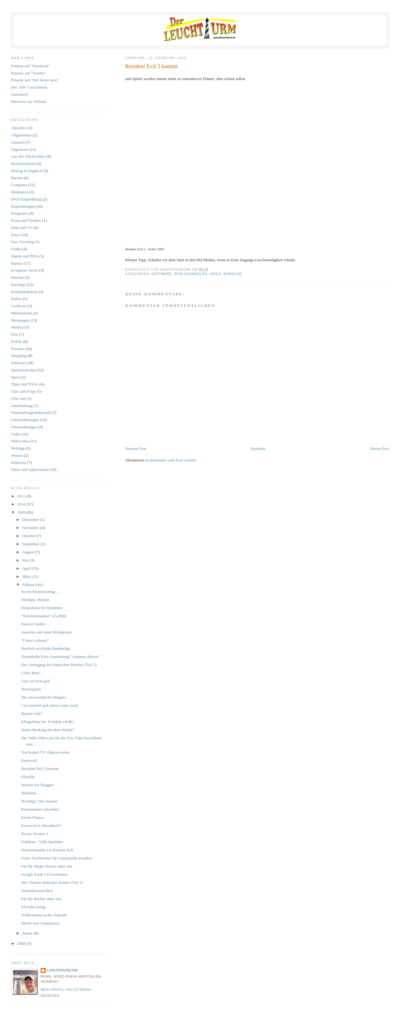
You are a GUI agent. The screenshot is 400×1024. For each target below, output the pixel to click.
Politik (16, 341)
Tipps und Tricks (24, 384)
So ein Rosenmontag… (40, 591)
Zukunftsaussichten (37, 890)
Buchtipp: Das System (39, 801)
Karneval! (29, 760)
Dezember (31, 519)
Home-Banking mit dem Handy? (47, 729)
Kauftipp (18, 284)
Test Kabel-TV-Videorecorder (45, 752)
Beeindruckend (23, 163)
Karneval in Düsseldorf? (41, 825)
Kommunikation (24, 291)
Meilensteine (21, 313)
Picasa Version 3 (34, 833)
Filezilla (28, 776)
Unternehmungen (25, 419)
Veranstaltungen (24, 427)
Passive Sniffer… (35, 624)
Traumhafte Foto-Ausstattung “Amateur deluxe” (60, 656)
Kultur (16, 298)
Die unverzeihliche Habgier (43, 697)
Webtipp (18, 448)
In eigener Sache (24, 270)
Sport (15, 377)
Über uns (18, 398)
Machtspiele (31, 689)
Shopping (19, 355)
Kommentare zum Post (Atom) (170, 460)
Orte (14, 334)
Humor (16, 263)
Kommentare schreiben (40, 809)
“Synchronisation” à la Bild (43, 616)
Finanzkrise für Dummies (42, 607)
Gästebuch (19, 94)
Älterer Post (379, 448)
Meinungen (20, 320)
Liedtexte (18, 305)
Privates (17, 348)
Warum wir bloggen (37, 784)
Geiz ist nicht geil (35, 681)
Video (215, 274)
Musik (16, 327)
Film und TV (21, 227)
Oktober (29, 535)
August (28, 552)
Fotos (15, 234)
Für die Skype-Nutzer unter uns (46, 866)
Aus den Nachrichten (28, 156)
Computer (19, 184)
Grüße (16, 249)
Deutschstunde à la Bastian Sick (47, 850)
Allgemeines (21, 135)
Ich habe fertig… (35, 906)
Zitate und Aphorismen (29, 469)
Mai (26, 560)
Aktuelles (19, 127)
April (27, 568)
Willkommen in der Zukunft (44, 915)
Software (161, 274)
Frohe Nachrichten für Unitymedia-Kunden (56, 858)
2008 (21, 943)
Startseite (257, 448)
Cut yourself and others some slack (49, 705)
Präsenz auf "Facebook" (30, 66)
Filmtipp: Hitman (35, 599)
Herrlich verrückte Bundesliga (45, 648)
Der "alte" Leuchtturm (29, 87)
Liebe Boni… (32, 672)
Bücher (17, 178)
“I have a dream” (35, 640)
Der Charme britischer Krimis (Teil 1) (52, 882)
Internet (17, 277)
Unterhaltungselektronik (30, 412)
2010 (21, 504)
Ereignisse (19, 213)
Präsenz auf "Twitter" (28, 73)
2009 (21, 512)
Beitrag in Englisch (26, 170)
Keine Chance (32, 817)
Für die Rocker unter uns (41, 898)
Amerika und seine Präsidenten (46, 632)
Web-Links (20, 441)
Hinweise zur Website (29, 101)
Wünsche (232, 274)
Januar (28, 933)
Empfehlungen (23, 206)
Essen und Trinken (26, 220)
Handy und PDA (24, 256)
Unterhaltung (21, 405)
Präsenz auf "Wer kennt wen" (35, 80)
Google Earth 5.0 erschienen (44, 874)
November (31, 527)
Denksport (19, 192)
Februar (29, 584)
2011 (21, 496)
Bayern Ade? (31, 713)
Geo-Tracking (22, 241)
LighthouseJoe (62, 970)
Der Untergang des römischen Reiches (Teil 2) (59, 664)
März (27, 576)
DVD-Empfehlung (26, 199)
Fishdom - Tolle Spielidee (42, 841)
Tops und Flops (23, 391)
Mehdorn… (30, 793)
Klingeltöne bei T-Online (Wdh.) (47, 721)
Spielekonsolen (190, 274)
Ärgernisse (19, 149)
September (31, 544)
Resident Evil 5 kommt (151, 66)
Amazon (18, 142)
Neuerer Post (136, 448)
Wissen (17, 455)
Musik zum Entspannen (40, 923)
